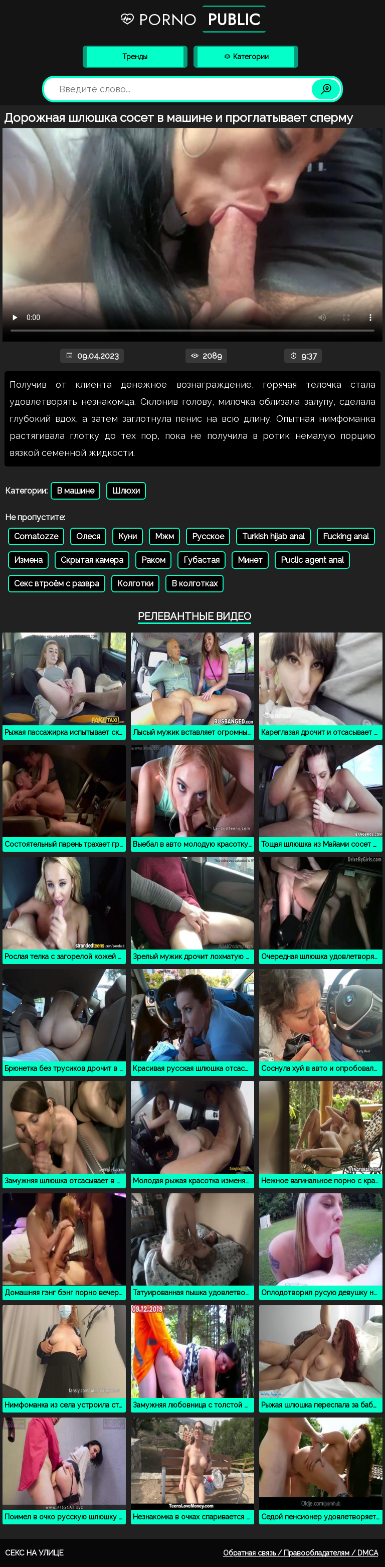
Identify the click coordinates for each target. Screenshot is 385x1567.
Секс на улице (34, 1552)
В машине (75, 491)
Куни (127, 536)
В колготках (194, 583)
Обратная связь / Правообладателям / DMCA (300, 1553)
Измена (28, 560)
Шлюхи (126, 491)
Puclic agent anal (312, 560)
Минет (250, 560)
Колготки (135, 583)
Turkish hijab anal (273, 536)
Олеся (88, 536)
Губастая (201, 560)
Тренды (134, 57)
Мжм (164, 536)
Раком (153, 560)
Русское (208, 536)
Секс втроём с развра (56, 583)
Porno (192, 19)
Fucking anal (346, 536)
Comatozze (36, 536)
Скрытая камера (92, 560)
